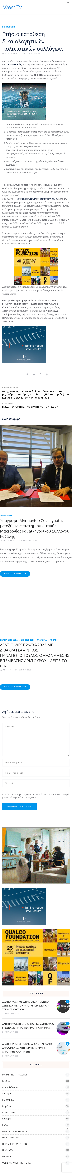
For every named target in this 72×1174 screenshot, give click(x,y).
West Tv (12, 7)
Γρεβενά (6, 1081)
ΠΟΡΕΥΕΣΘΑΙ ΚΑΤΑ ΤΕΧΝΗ (15, 1144)
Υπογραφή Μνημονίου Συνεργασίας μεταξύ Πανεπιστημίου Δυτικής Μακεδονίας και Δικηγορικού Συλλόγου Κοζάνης (34, 528)
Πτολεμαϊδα (8, 1150)
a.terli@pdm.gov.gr (48, 198)
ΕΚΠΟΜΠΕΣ (8, 1099)
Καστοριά (42, 640)
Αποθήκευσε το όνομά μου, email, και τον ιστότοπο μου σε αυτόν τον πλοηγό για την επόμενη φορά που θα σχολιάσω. (35, 796)
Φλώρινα (6, 1156)
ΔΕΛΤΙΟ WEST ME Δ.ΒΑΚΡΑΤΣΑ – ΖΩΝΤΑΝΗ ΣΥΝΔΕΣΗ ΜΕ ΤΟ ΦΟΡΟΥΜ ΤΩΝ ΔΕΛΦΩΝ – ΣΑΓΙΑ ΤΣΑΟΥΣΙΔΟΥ (26, 1006)
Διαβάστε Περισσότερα (15, 574)
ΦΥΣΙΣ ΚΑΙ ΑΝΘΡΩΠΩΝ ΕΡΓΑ (16, 1162)
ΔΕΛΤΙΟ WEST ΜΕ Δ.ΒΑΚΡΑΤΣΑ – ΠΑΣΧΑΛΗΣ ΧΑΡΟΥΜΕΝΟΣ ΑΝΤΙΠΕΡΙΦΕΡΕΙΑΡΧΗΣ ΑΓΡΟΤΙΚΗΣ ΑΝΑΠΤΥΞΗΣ (27, 1048)
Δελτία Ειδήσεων (9, 640)
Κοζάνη (54, 640)
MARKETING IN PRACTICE (14, 1074)
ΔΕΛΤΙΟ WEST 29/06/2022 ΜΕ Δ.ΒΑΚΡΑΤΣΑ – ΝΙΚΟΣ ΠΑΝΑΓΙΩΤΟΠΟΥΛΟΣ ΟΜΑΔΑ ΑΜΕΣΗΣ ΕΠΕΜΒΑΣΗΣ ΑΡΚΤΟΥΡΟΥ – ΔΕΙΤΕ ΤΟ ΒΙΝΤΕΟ (34, 655)
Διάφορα (6, 1093)
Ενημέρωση (8, 27)
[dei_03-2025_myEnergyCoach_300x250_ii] (24, 101)
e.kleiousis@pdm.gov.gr (24, 198)
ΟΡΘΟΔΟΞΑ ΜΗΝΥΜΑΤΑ (14, 1131)
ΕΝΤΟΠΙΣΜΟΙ (8, 1112)
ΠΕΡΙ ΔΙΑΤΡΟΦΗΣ (10, 1137)
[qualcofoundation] (36, 266)
